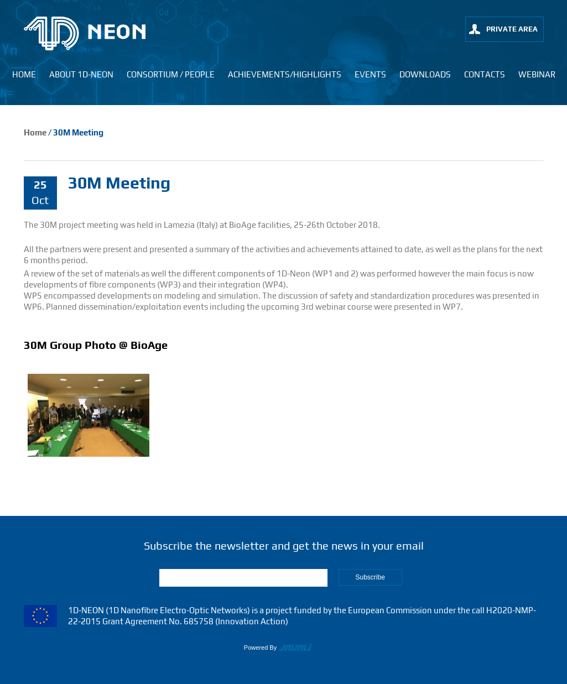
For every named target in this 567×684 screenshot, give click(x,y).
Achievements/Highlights (284, 74)
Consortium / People (171, 74)
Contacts (484, 74)
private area (512, 29)
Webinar (536, 74)
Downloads (425, 74)
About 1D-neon (81, 74)
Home (24, 74)
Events (370, 74)
